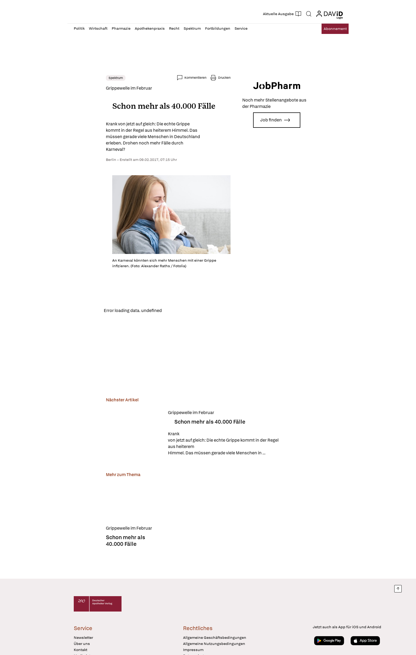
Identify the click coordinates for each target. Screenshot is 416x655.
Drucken (256, 78)
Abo (330, 29)
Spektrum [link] (83, 78)
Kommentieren (227, 78)
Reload (141, 336)
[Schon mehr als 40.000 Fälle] (101, 459)
